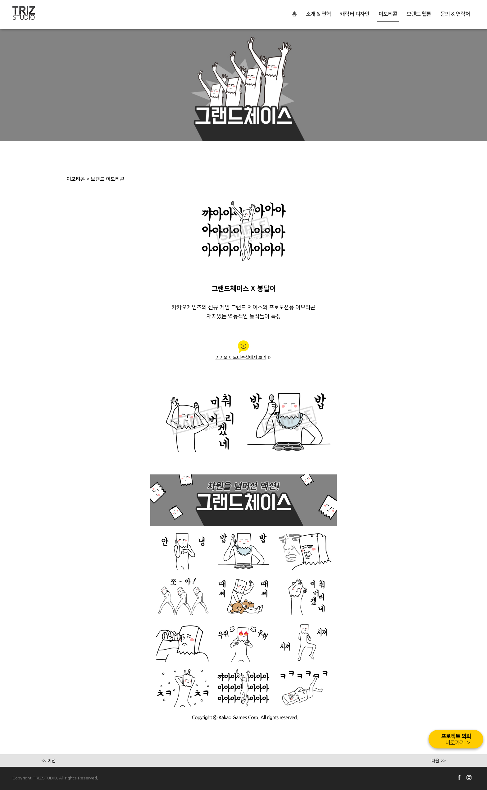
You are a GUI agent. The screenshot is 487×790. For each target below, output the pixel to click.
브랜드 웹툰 (419, 14)
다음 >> (438, 760)
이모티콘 (388, 14)
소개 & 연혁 (318, 14)
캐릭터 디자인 (354, 14)
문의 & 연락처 (455, 14)
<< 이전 (48, 760)
